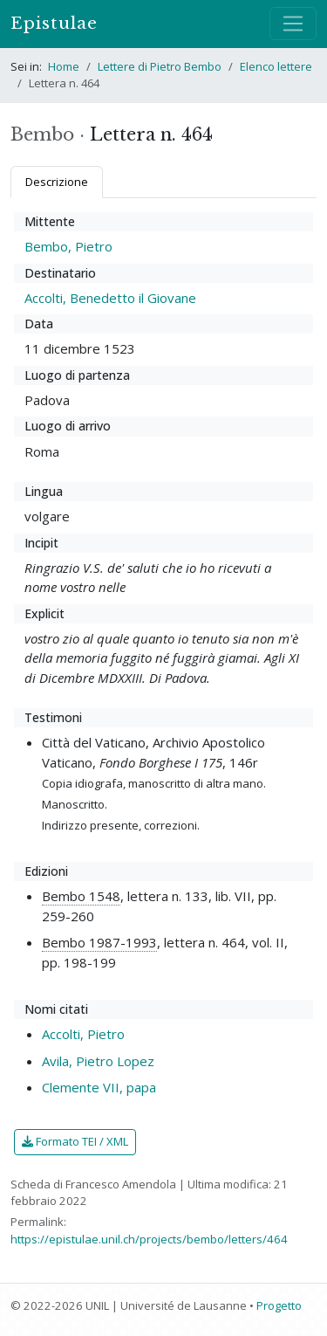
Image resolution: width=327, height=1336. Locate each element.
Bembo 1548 (81, 896)
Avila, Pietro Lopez (98, 1061)
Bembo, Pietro (68, 246)
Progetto (279, 1305)
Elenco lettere (276, 66)
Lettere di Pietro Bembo (159, 66)
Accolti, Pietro (83, 1034)
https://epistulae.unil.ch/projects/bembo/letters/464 (149, 1239)
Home (63, 66)
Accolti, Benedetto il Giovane (110, 297)
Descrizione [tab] (56, 181)
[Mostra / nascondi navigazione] (293, 23)
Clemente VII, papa (99, 1087)
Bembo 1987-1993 (99, 942)
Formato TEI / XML (75, 1141)
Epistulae (54, 23)
